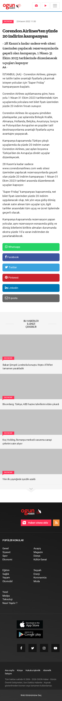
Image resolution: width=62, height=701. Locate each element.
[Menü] (55, 5)
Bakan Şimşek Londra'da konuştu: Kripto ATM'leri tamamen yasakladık (28, 366)
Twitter (11, 267)
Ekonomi (8, 21)
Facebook (12, 257)
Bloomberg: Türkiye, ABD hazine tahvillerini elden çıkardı (30, 404)
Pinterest (11, 277)
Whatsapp (12, 246)
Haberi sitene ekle (35, 522)
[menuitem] (36, 5)
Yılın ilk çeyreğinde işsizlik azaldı (18, 479)
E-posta (11, 298)
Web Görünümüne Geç (31, 695)
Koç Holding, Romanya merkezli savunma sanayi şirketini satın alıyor (27, 441)
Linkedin (11, 287)
